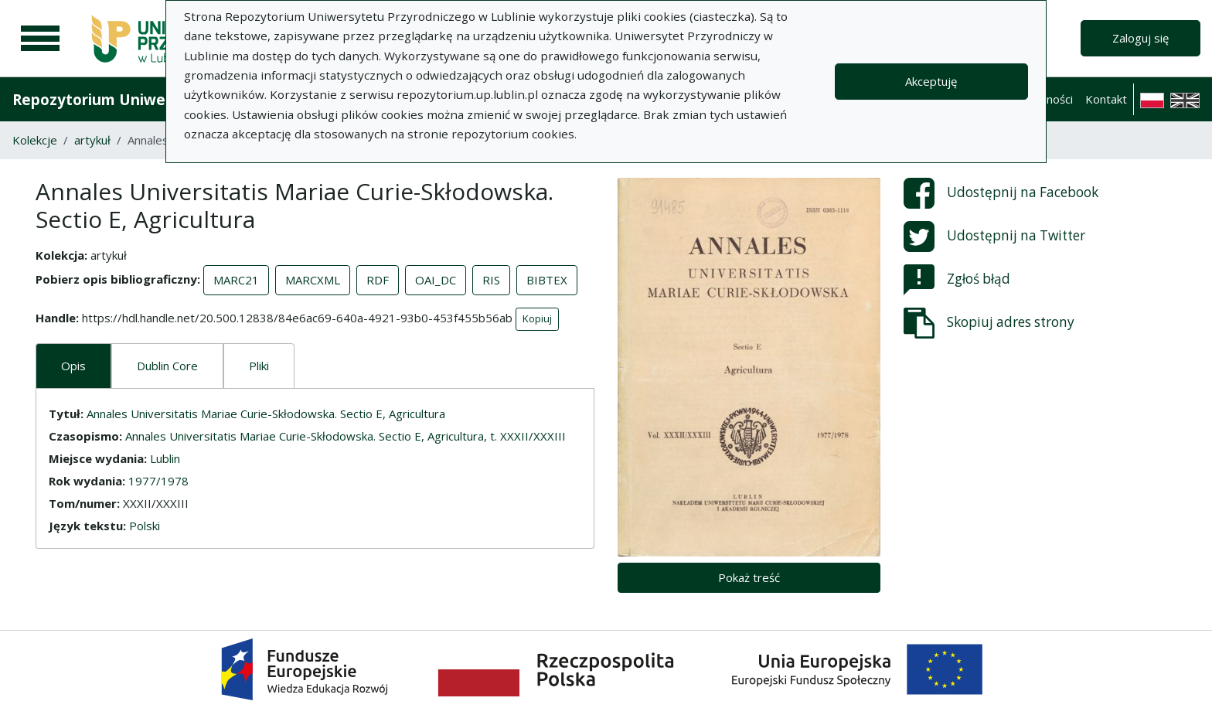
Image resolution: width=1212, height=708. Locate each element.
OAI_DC (435, 280)
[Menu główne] (40, 38)
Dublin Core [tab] (167, 365)
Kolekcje (34, 140)
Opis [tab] (73, 365)
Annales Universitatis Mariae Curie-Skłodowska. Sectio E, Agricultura (266, 413)
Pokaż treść (749, 577)
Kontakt (1106, 99)
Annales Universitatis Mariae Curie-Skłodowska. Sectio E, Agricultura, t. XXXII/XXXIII (345, 436)
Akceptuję (931, 81)
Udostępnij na (1001, 193)
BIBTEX (546, 280)
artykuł (92, 140)
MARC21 (236, 280)
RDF (377, 280)
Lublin (165, 458)
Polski (144, 525)
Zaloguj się (1140, 38)
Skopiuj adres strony (989, 323)
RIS (491, 280)
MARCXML (312, 280)
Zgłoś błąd (957, 279)
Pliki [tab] (259, 365)
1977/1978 (158, 480)
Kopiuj (537, 318)
